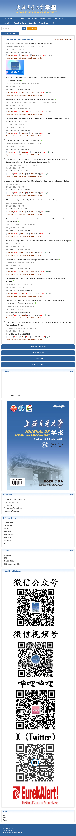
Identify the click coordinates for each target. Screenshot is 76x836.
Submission (8, 505)
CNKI (6, 558)
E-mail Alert (8, 540)
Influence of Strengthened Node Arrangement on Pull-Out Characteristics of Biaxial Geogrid (38, 241)
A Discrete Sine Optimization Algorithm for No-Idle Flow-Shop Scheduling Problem (34, 200)
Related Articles (31, 58)
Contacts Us (43, 23)
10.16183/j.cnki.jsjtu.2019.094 (19, 268)
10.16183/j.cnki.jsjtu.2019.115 (19, 130)
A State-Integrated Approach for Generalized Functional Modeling (29, 43)
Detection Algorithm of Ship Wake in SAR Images (23, 140)
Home (22, 19)
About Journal (32, 19)
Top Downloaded (10, 534)
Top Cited (7, 537)
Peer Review (37, 353)
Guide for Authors (20, 23)
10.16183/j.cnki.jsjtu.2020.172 (19, 334)
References (22, 58)
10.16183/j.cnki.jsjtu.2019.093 (19, 52)
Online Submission (38, 347)
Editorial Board (45, 19)
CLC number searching (12, 564)
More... (71, 371)
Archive (6, 529)
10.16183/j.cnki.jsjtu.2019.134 (19, 89)
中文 (52, 23)
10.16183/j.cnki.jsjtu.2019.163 (19, 108)
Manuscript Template (11, 511)
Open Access (58, 19)
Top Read (7, 531)
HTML (23, 55)
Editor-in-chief (38, 364)
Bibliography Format (11, 502)
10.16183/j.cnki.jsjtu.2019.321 (19, 209)
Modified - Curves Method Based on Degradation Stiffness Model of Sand (32, 260)
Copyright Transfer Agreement (14, 499)
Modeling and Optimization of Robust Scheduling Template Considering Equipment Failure (37, 181)
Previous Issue (58, 40)
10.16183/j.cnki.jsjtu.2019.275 (19, 249)
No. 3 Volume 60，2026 (12, 396)
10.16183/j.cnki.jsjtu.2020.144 (19, 312)
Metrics (40, 58)
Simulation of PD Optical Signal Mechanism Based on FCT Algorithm (30, 99)
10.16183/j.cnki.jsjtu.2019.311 (19, 149)
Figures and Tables (12, 58)
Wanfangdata (8, 555)
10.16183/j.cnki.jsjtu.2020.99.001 (20, 290)
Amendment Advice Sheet (13, 508)
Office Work (38, 359)
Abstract (10, 55)
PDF (33, 55)
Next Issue (68, 40)
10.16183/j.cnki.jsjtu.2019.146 (19, 190)
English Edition (9, 561)
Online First (8, 526)
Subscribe (32, 23)
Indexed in (6, 23)
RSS (5, 543)
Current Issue (9, 523)
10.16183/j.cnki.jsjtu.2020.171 (19, 171)
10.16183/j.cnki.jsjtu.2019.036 (19, 230)
